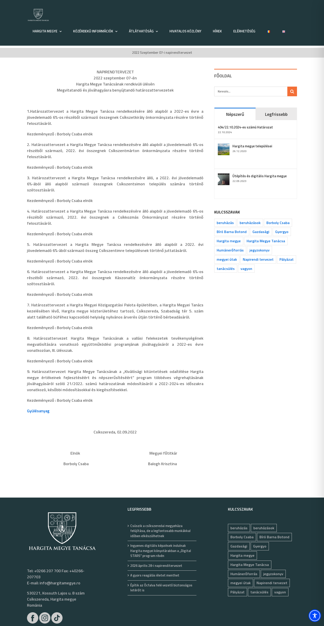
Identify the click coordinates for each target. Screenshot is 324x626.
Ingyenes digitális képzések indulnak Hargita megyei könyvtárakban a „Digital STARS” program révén (160, 550)
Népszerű (235, 114)
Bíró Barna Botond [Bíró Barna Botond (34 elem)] (232, 231)
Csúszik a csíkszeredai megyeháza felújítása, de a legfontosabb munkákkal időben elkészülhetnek (160, 530)
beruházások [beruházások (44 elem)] (250, 222)
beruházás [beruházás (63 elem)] (225, 222)
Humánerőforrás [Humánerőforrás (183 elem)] (230, 250)
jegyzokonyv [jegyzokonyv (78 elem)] (260, 250)
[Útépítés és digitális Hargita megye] (224, 176)
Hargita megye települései (252, 146)
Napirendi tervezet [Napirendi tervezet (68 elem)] (258, 259)
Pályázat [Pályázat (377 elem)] (286, 259)
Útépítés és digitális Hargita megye (259, 176)
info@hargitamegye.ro (60, 583)
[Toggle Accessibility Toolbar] (315, 616)
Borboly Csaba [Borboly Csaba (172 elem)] (278, 222)
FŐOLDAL (223, 75)
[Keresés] (292, 91)
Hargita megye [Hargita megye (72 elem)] (229, 241)
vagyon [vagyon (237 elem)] (246, 268)
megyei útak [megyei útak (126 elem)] (227, 259)
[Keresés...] (250, 91)
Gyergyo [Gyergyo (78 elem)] (281, 231)
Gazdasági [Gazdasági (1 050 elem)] (260, 231)
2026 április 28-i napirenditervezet (156, 565)
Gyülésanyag (38, 411)
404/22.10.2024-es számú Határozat (245, 127)
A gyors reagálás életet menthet (154, 575)
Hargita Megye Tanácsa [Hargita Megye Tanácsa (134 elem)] (266, 241)
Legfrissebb (276, 114)
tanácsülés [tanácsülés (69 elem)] (226, 268)
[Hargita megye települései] (224, 147)
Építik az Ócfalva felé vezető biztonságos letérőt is (161, 588)
